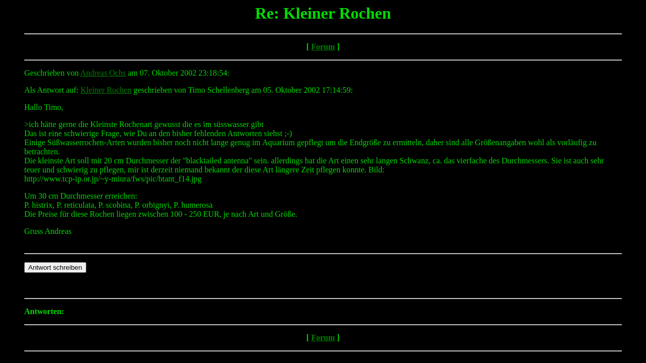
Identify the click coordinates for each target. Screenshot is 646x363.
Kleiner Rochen (106, 90)
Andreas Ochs (103, 73)
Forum (323, 46)
